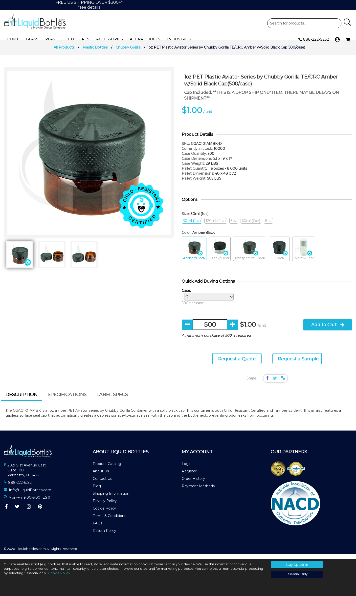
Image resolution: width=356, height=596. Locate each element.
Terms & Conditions (109, 520)
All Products (145, 39)
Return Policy (104, 535)
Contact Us (102, 483)
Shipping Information (111, 498)
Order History (193, 483)
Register (189, 475)
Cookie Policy (104, 513)
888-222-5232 (313, 39)
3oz (234, 225)
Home (13, 39)
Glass (32, 39)
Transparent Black (249, 254)
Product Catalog (107, 468)
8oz (268, 225)
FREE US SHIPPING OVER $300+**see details (89, 5)
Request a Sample (298, 363)
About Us (101, 475)
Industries (179, 39)
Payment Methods (198, 490)
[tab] (21, 400)
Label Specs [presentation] (112, 399)
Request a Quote (237, 363)
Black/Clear (219, 254)
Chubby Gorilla (128, 52)
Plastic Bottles (95, 52)
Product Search (304, 23)
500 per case (206, 301)
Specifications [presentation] (67, 399)
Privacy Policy (105, 505)
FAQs (97, 527)
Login (187, 468)
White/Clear (303, 254)
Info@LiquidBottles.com (30, 494)
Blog (97, 490)
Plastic (53, 39)
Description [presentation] (21, 399)
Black (279, 254)
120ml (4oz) (216, 225)
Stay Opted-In (297, 565)
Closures (78, 39)
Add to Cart (327, 329)
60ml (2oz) (251, 225)
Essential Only (297, 574)
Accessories (109, 39)
